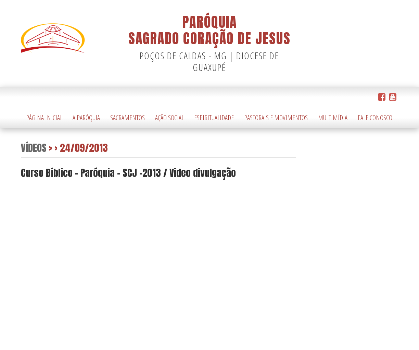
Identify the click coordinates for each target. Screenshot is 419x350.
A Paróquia (86, 117)
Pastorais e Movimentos (276, 117)
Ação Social (169, 117)
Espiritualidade (214, 117)
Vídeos (34, 147)
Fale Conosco (375, 117)
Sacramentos (127, 117)
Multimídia (332, 117)
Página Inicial (44, 117)
